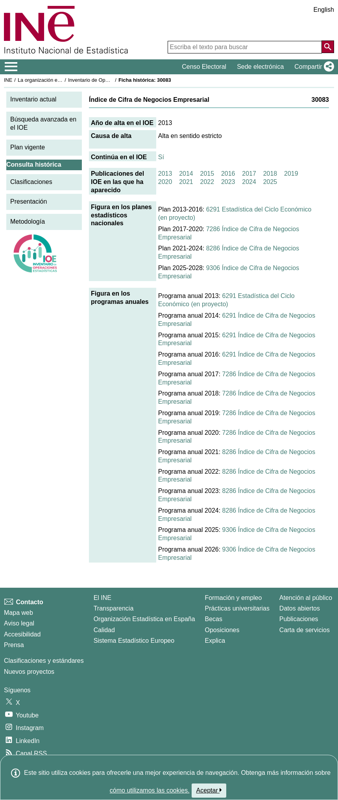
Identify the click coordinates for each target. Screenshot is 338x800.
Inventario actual (33, 99)
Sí (161, 157)
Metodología (27, 221)
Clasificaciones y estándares (44, 660)
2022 (207, 181)
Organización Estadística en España (144, 619)
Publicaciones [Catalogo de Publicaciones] (298, 619)
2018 (270, 173)
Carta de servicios (304, 630)
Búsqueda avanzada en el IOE (43, 123)
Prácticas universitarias (237, 608)
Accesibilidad (22, 634)
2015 (207, 173)
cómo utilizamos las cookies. (150, 790)
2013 (165, 173)
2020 (165, 181)
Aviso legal (19, 623)
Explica (215, 640)
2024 (249, 181)
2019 (291, 173)
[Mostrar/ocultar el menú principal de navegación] (11, 67)
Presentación (28, 201)
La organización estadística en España (61, 80)
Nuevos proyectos (29, 671)
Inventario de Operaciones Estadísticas (112, 80)
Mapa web (18, 612)
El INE (102, 597)
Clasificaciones (31, 181)
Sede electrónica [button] (260, 66)
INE (8, 80)
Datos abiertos (299, 608)
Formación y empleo (233, 597)
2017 (249, 173)
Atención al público (305, 597)
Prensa (14, 645)
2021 (186, 181)
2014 (186, 173)
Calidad (104, 630)
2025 (270, 181)
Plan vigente (27, 147)
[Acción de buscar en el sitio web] (327, 46)
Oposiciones (222, 630)
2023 (228, 181)
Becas (213, 619)
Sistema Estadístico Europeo (134, 640)
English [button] (324, 9)
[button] (312, 67)
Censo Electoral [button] (204, 66)
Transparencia (114, 608)
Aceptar (209, 790)
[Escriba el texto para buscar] (245, 47)
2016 (228, 173)
